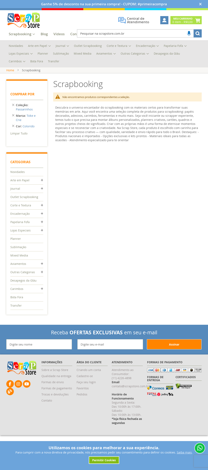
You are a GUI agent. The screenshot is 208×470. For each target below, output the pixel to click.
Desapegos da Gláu (23, 280)
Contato (46, 400)
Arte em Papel (19, 180)
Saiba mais (184, 452)
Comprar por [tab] (22, 94)
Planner (15, 239)
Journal (15, 188)
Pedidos (82, 394)
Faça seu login (86, 382)
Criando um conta (89, 370)
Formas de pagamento (56, 388)
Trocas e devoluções (55, 394)
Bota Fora (16, 297)
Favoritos (83, 388)
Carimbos (16, 289)
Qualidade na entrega (56, 376)
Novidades (17, 172)
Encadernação (20, 214)
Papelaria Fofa (20, 222)
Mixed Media (19, 255)
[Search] (198, 33)
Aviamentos (18, 264)
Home (10, 70)
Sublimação (18, 247)
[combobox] (139, 33)
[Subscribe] (174, 344)
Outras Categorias (22, 272)
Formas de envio (52, 382)
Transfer (16, 305)
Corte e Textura (20, 205)
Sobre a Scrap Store (54, 370)
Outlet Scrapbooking (24, 197)
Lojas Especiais (20, 230)
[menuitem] (44, 34)
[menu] (104, 53)
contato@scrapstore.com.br (130, 386)
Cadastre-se (85, 376)
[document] (104, 454)
